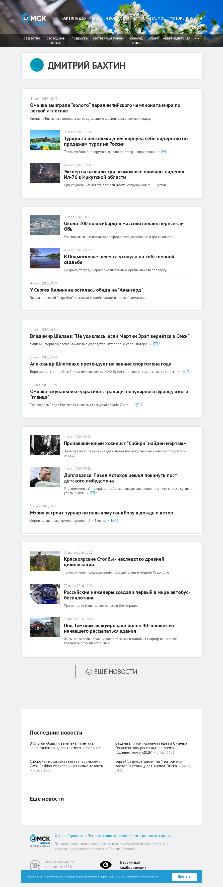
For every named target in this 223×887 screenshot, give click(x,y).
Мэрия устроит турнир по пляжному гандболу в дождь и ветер (101, 512)
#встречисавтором (108, 38)
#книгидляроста (176, 38)
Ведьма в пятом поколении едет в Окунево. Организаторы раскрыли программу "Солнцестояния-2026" (151, 748)
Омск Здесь (33, 19)
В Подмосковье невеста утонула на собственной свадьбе (119, 259)
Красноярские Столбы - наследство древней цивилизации (114, 562)
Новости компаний (109, 18)
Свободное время (56, 40)
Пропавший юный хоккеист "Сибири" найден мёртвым (125, 443)
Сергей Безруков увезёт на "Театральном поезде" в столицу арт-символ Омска (149, 763)
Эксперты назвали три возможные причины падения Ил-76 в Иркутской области (124, 174)
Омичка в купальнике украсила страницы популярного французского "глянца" (109, 394)
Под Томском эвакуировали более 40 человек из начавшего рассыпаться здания (119, 628)
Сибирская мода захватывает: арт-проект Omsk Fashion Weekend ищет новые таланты (66, 763)
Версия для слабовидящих (133, 865)
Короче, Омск (136, 40)
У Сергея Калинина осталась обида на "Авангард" (86, 290)
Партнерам (75, 836)
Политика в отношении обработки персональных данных (130, 836)
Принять (184, 876)
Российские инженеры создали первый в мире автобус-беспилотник (127, 595)
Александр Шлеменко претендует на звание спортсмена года (101, 363)
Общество (31, 38)
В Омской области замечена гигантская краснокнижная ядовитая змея (62, 745)
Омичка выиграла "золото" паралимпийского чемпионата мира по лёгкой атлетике (105, 108)
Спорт (154, 38)
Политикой (152, 876)
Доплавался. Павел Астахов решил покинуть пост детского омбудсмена (120, 478)
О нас (59, 836)
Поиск (193, 27)
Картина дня (74, 18)
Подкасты (79, 38)
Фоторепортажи (185, 18)
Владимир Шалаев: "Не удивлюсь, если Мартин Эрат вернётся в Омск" (110, 336)
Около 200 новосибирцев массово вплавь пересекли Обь (124, 226)
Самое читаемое (149, 18)
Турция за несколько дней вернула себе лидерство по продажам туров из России (126, 141)
